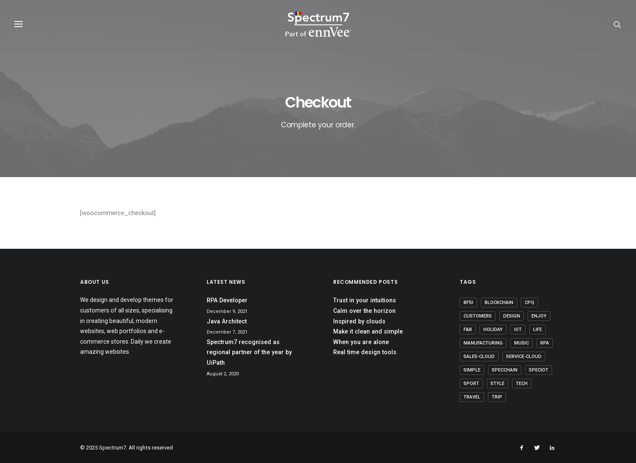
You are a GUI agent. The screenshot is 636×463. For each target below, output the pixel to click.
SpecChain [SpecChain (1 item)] (504, 370)
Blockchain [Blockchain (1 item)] (499, 302)
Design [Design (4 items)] (511, 316)
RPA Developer (227, 300)
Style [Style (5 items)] (497, 383)
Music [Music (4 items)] (521, 343)
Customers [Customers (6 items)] (478, 316)
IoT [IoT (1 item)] (518, 329)
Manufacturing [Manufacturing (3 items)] (483, 343)
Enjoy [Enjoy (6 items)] (539, 316)
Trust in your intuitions (364, 300)
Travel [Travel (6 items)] (472, 397)
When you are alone (361, 342)
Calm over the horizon (364, 310)
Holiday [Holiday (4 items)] (493, 329)
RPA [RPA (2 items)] (544, 343)
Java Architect (227, 321)
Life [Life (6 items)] (537, 329)
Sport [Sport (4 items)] (471, 383)
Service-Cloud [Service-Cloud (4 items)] (524, 356)
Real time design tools (364, 352)
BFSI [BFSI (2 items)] (468, 302)
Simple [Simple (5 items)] (472, 370)
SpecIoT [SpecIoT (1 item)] (538, 370)
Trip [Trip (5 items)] (497, 397)
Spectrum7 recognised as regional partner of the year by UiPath (249, 352)
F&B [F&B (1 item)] (468, 329)
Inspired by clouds (359, 321)
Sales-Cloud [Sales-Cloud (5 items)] (479, 356)
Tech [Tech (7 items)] (522, 383)
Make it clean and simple (368, 331)
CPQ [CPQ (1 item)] (529, 302)
